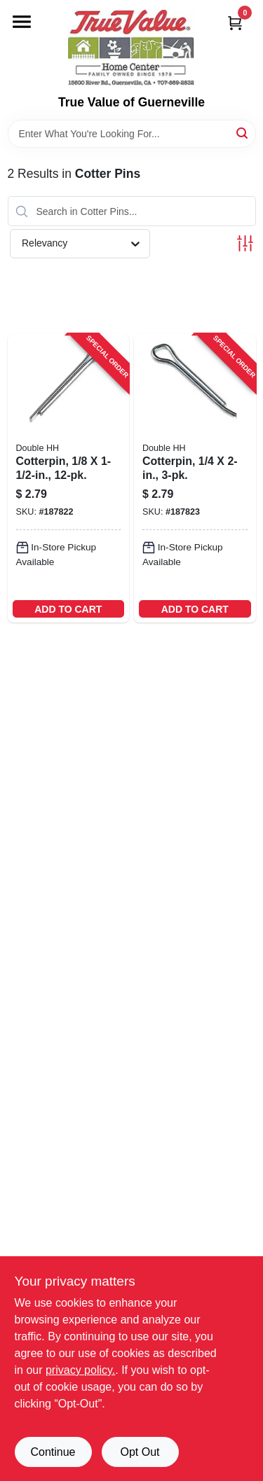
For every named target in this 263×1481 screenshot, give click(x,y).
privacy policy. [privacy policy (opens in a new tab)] (80, 1370)
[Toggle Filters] (245, 243)
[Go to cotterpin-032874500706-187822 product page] (69, 478)
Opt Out (139, 1452)
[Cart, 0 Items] (235, 22)
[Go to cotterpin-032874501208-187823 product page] (195, 478)
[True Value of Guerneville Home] (131, 47)
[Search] (243, 132)
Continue (52, 1452)
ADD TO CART (68, 609)
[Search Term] (132, 134)
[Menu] (22, 22)
